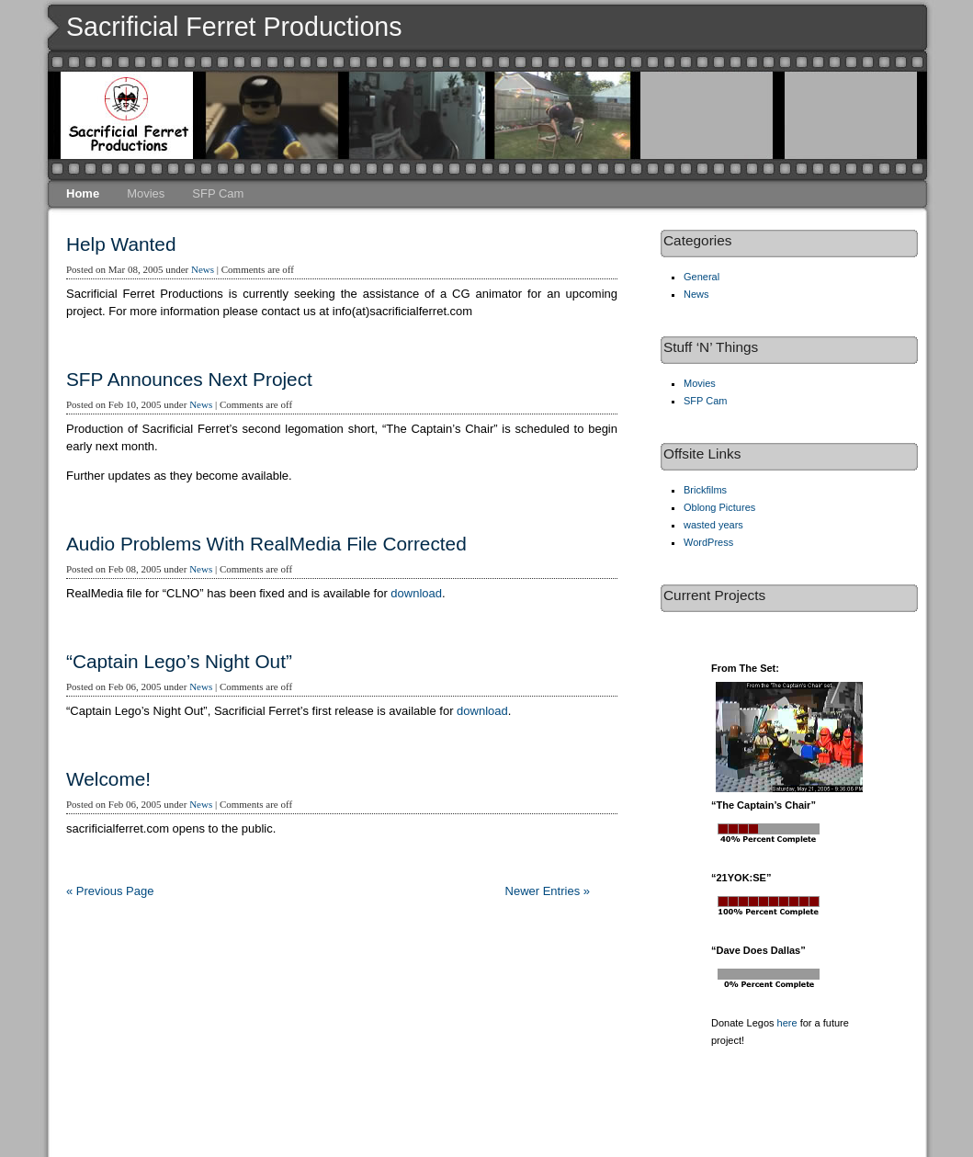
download (416, 593)
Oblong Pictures (719, 507)
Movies (145, 193)
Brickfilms (705, 489)
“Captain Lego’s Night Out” (179, 661)
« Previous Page (109, 891)
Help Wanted (120, 244)
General (701, 276)
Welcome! (108, 778)
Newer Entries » (547, 891)
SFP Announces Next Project (189, 379)
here (787, 1022)
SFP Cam (217, 193)
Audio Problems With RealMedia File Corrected (266, 543)
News (202, 269)
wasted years (713, 524)
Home (82, 193)
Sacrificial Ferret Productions (234, 26)
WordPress (708, 542)
